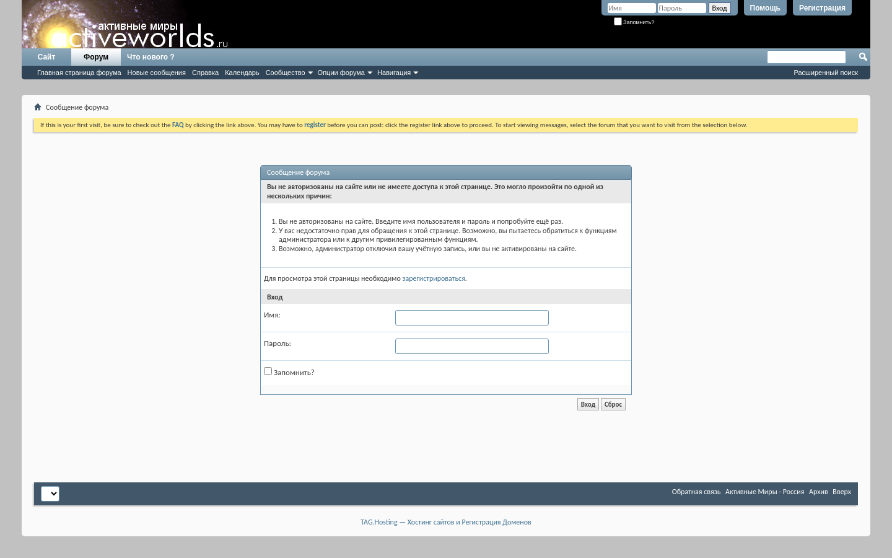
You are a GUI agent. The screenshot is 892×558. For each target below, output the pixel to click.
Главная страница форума (79, 72)
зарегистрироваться (433, 278)
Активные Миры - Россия (764, 491)
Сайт (47, 57)
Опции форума (341, 72)
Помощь (765, 8)
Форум (96, 57)
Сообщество (285, 72)
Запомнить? (634, 22)
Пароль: (277, 343)
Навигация (394, 72)
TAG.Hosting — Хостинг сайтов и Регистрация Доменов (446, 522)
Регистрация (822, 8)
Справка (205, 72)
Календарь (242, 72)
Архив (818, 491)
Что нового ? (151, 57)
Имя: (272, 314)
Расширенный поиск (826, 72)
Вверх (842, 491)
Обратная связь (696, 491)
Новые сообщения (157, 72)
